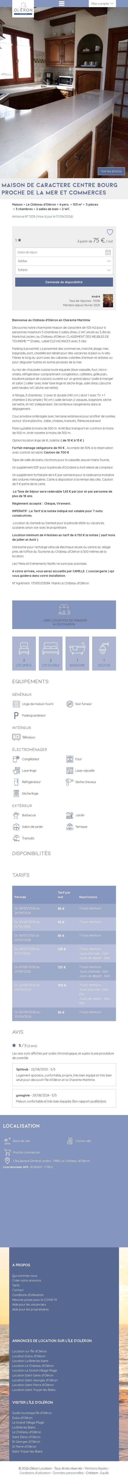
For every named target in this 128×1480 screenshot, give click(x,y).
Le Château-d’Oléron (26, 1432)
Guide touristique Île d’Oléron (32, 1413)
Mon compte (100, 3)
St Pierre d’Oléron (24, 1446)
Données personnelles (68, 1473)
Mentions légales (96, 1468)
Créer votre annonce (26, 1280)
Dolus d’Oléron (22, 1418)
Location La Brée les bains (30, 1361)
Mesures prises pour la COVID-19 (34, 1300)
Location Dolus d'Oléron (28, 1356)
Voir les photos (111, 171)
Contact (18, 1290)
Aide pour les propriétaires (30, 1309)
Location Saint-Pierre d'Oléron (33, 1385)
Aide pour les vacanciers (29, 1304)
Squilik (104, 1473)
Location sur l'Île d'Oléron (29, 1351)
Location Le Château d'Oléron (33, 1366)
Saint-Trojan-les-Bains (27, 1451)
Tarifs (16, 1285)
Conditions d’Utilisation (28, 1295)
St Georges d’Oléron (26, 1442)
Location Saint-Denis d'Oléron (32, 1375)
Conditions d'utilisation (34, 1473)
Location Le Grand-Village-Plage (34, 1370)
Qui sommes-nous (24, 1276)
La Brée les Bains (23, 1427)
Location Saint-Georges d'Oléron (35, 1380)
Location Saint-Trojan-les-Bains (34, 1390)
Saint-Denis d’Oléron (26, 1437)
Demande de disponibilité (64, 282)
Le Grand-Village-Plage (28, 1422)
